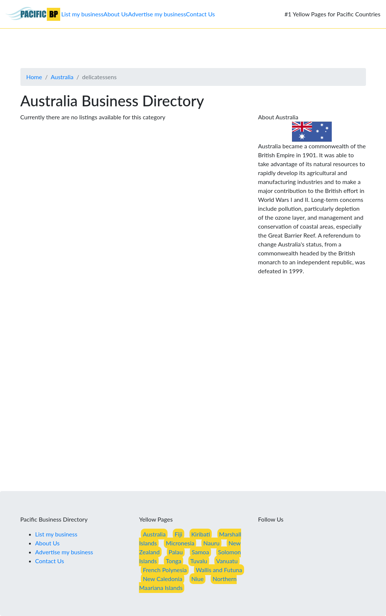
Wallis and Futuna (219, 569)
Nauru (211, 542)
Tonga (173, 560)
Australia (62, 76)
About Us (116, 13)
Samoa (200, 551)
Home (34, 76)
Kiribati (200, 534)
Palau (176, 551)
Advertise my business (157, 13)
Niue (197, 578)
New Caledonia (162, 578)
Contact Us (200, 13)
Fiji (178, 534)
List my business (82, 13)
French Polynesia (164, 569)
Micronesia (180, 542)
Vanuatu (227, 560)
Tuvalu (198, 560)
